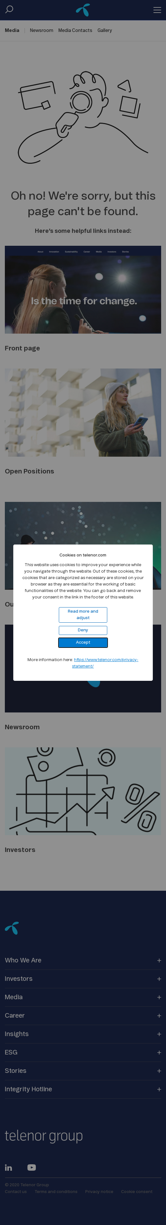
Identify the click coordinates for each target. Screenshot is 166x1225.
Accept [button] (83, 642)
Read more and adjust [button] (83, 614)
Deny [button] (83, 630)
